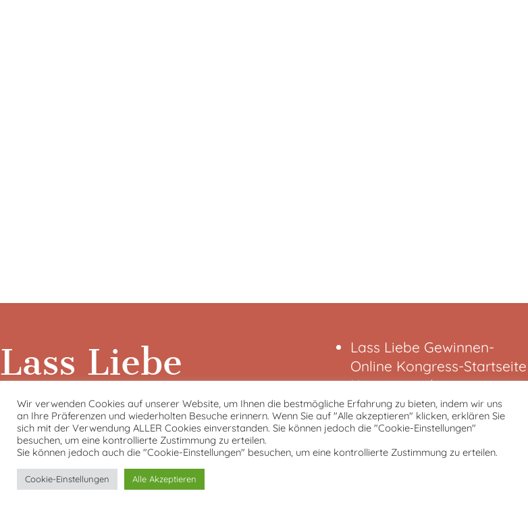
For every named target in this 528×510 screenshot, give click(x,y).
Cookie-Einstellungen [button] (67, 478)
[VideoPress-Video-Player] (264, 149)
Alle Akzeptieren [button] (164, 478)
